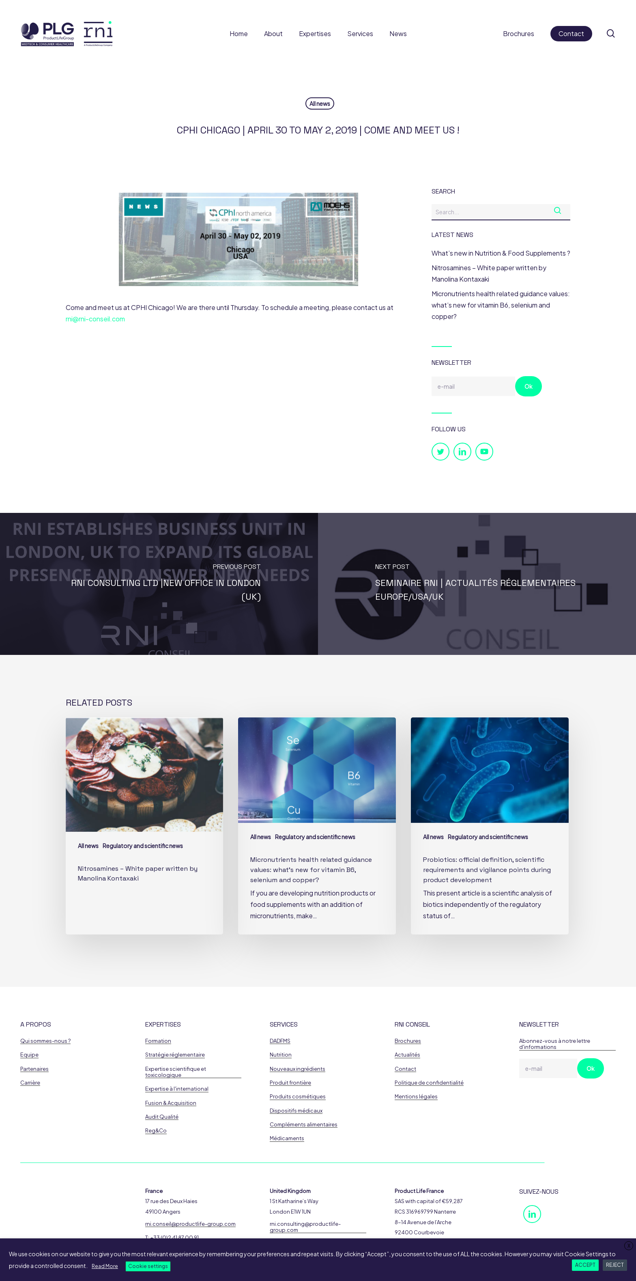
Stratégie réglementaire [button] (175, 1055)
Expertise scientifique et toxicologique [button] (175, 1072)
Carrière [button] (30, 1083)
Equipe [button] (29, 1055)
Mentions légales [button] (416, 1097)
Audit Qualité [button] (161, 1117)
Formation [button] (158, 1041)
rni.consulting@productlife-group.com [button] (305, 1227)
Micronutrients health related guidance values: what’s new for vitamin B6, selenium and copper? (501, 305)
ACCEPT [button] (585, 1265)
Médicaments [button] (287, 1138)
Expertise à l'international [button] (176, 1089)
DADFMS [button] (280, 1041)
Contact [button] (405, 1069)
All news (319, 103)
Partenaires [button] (34, 1069)
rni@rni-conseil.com (95, 318)
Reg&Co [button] (156, 1131)
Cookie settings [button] (148, 1266)
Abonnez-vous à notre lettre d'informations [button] (554, 1044)
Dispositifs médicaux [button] (296, 1111)
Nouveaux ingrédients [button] (297, 1069)
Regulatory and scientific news (143, 845)
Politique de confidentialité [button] (429, 1083)
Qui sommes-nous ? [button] (45, 1041)
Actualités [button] (407, 1055)
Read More (105, 1266)
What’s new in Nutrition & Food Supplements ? (501, 253)
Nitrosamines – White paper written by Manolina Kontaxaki (489, 273)
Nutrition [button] (281, 1055)
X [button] (628, 1246)
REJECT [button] (615, 1265)
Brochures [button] (408, 1041)
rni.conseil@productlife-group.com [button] (190, 1224)
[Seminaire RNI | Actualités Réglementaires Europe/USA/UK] (477, 584)
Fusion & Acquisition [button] (170, 1103)
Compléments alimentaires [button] (303, 1125)
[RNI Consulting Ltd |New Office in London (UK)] (159, 584)
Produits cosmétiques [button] (298, 1097)
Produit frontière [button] (290, 1083)
